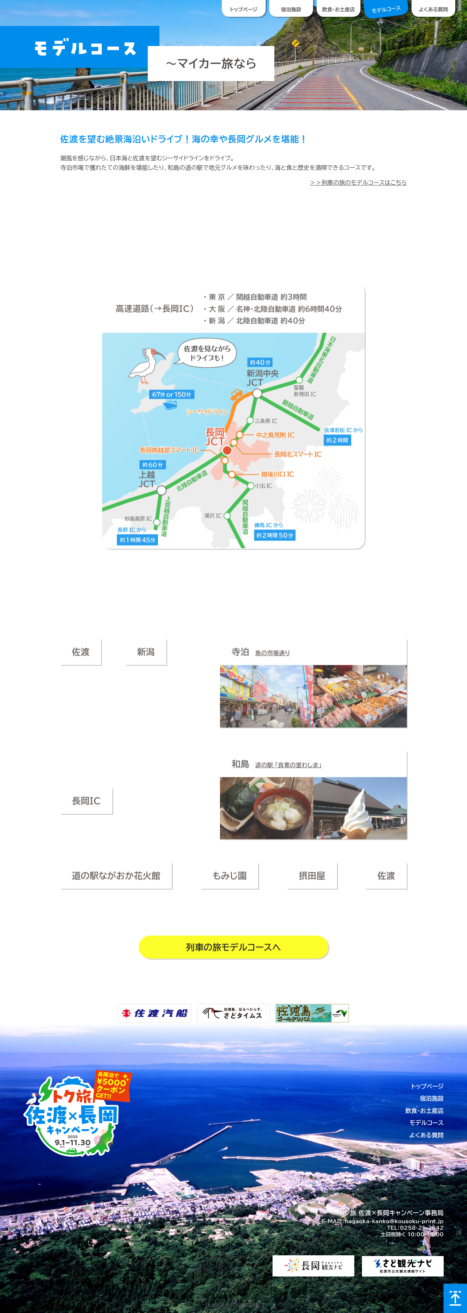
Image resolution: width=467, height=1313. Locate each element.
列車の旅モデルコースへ (233, 951)
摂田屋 (312, 880)
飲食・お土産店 (424, 1111)
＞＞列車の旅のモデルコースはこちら (358, 182)
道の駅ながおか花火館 (116, 880)
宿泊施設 (432, 1098)
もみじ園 (229, 880)
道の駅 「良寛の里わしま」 (288, 769)
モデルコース (427, 1123)
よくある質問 (426, 1135)
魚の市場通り (272, 658)
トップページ (427, 1086)
